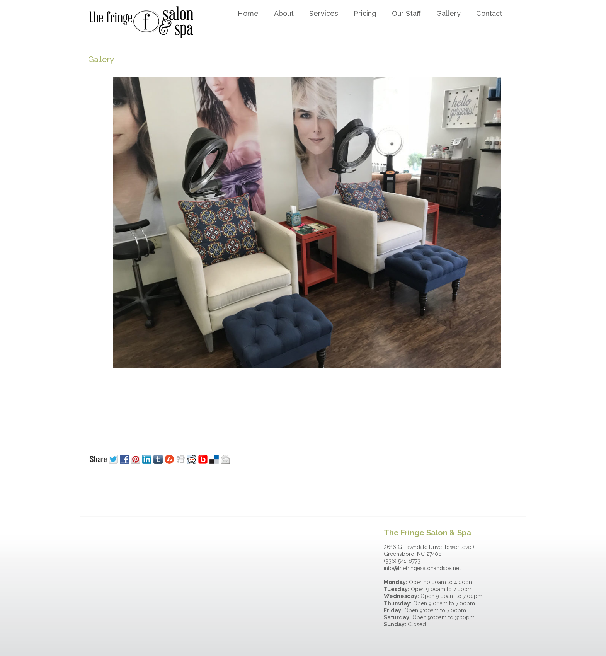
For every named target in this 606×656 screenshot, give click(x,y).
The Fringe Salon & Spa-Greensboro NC (147, 22)
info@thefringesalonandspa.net (422, 568)
